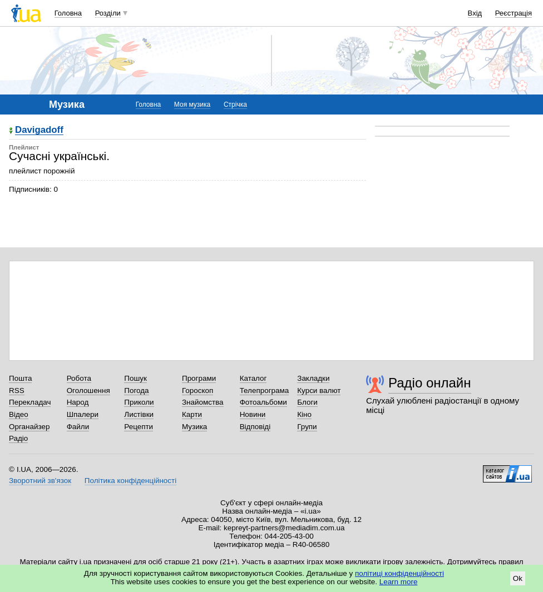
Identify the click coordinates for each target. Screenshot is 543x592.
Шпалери (82, 414)
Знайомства (203, 402)
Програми (199, 378)
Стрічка (235, 104)
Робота (79, 378)
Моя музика (192, 104)
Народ (78, 402)
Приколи (139, 402)
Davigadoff (39, 130)
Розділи (108, 13)
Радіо (18, 438)
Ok (517, 578)
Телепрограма (264, 390)
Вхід (475, 13)
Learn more (398, 582)
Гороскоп (197, 390)
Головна (68, 13)
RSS (16, 390)
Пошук (135, 378)
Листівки (139, 414)
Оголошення (88, 390)
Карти (192, 414)
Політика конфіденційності (130, 480)
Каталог (253, 378)
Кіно (304, 414)
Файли (78, 426)
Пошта (20, 378)
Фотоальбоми (263, 402)
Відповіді (255, 426)
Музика (194, 426)
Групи (307, 426)
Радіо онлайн (429, 382)
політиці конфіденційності (399, 573)
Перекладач (30, 402)
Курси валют (318, 390)
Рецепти (138, 426)
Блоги (307, 402)
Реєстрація (513, 13)
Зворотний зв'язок (40, 480)
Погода (136, 390)
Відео (18, 414)
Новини (253, 414)
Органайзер (29, 426)
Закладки (313, 378)
